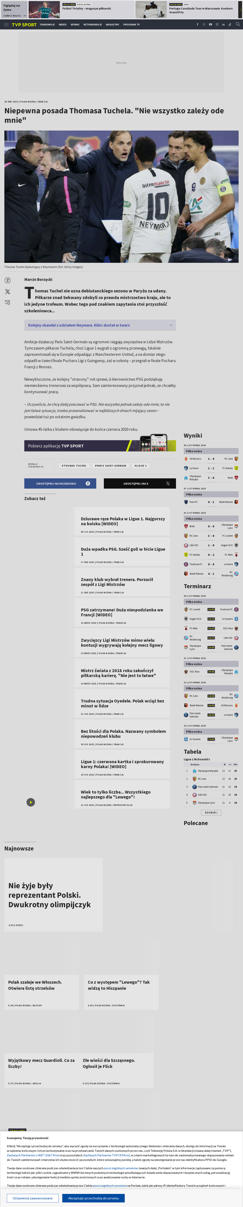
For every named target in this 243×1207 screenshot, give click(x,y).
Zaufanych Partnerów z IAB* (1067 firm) (33, 1155)
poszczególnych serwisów (121, 1168)
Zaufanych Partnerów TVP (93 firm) (106, 1155)
